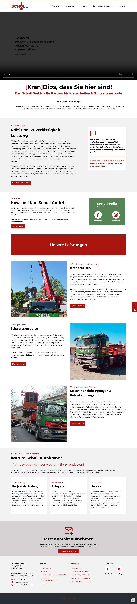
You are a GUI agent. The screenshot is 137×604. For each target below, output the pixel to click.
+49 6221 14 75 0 (19, 579)
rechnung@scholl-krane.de (24, 585)
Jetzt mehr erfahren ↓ (23, 54)
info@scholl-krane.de (21, 582)
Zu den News (18, 226)
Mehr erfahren (78, 306)
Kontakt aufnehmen (20, 183)
